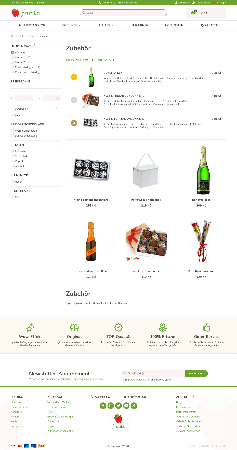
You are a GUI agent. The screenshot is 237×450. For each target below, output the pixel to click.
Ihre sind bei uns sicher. (147, 379)
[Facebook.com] (103, 405)
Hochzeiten (174, 25)
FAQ (50, 412)
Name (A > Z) (23, 57)
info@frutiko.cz (127, 2)
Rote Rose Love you (201, 271)
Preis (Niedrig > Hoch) (27, 67)
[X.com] (118, 405)
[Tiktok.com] (134, 405)
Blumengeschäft (20, 407)
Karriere (15, 416)
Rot (17, 197)
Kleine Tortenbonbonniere (124, 119)
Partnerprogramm (186, 412)
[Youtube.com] (126, 405)
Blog (179, 402)
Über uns (16, 402)
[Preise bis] (50, 98)
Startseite (17, 36)
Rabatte (209, 25)
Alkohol (19, 166)
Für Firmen (140, 25)
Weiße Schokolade (26, 131)
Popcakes (20, 161)
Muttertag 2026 (32, 25)
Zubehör (19, 115)
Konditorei (16, 412)
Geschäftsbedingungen (60, 416)
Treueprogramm (56, 407)
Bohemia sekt (114, 73)
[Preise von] (22, 98)
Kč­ (222, 2)
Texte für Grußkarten (188, 426)
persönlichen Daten (139, 379)
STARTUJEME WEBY (213, 446)
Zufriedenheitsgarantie (60, 431)
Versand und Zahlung (22, 2)
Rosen (18, 182)
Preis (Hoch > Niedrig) (27, 72)
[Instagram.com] (110, 405)
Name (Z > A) (23, 62)
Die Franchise (183, 407)
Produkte (72, 25)
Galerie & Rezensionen (189, 421)
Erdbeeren (21, 151)
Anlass (106, 25)
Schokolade (21, 156)
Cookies (51, 426)
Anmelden (182, 2)
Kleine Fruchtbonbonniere (124, 96)
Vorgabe (20, 52)
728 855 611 (107, 2)
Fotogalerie (17, 426)
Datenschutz (54, 421)
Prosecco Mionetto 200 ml (91, 271)
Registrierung (201, 2)
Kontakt (41, 2)
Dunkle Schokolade (26, 136)
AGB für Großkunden (188, 416)
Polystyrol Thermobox (146, 200)
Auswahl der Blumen (188, 431)
